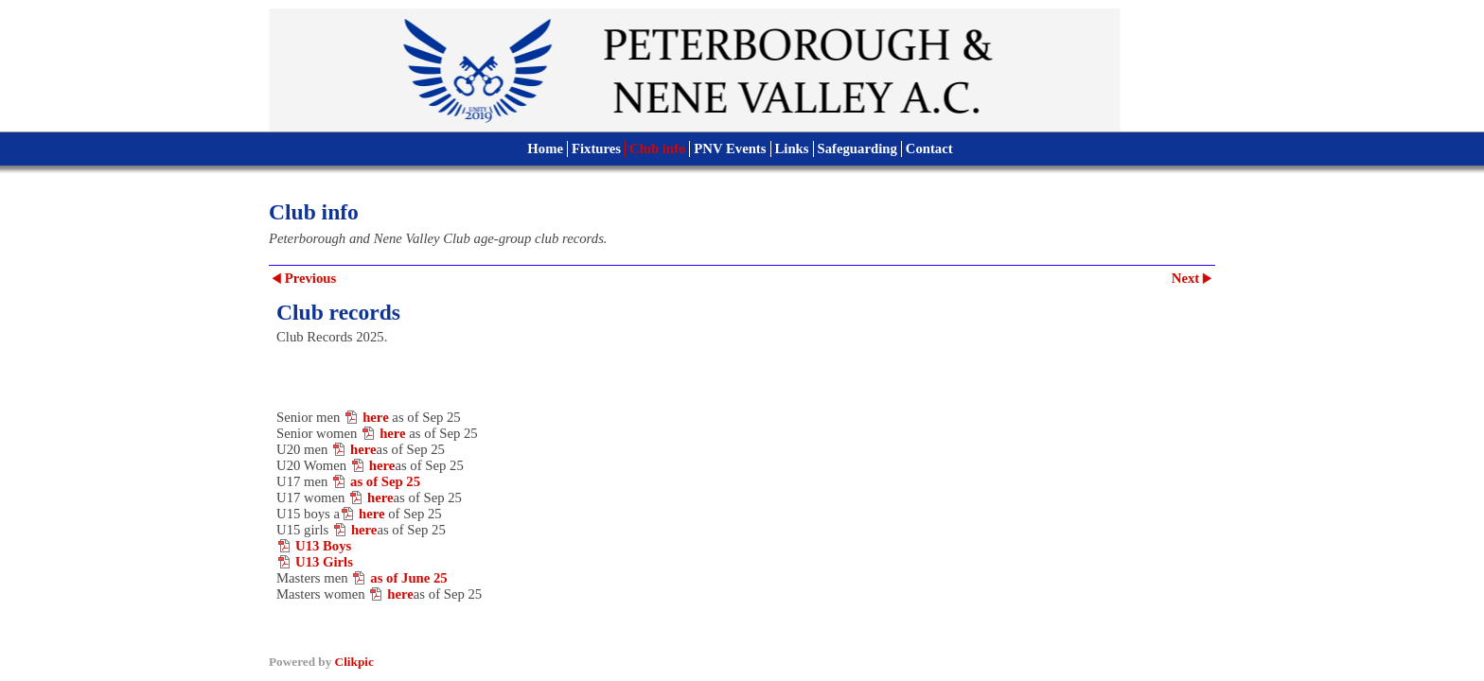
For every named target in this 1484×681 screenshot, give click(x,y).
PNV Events (730, 148)
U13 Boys (323, 545)
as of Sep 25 (385, 481)
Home (545, 148)
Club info (657, 148)
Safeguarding (857, 148)
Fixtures (596, 148)
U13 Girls (324, 561)
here (375, 417)
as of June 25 (408, 577)
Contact (929, 148)
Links (792, 148)
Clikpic (354, 662)
